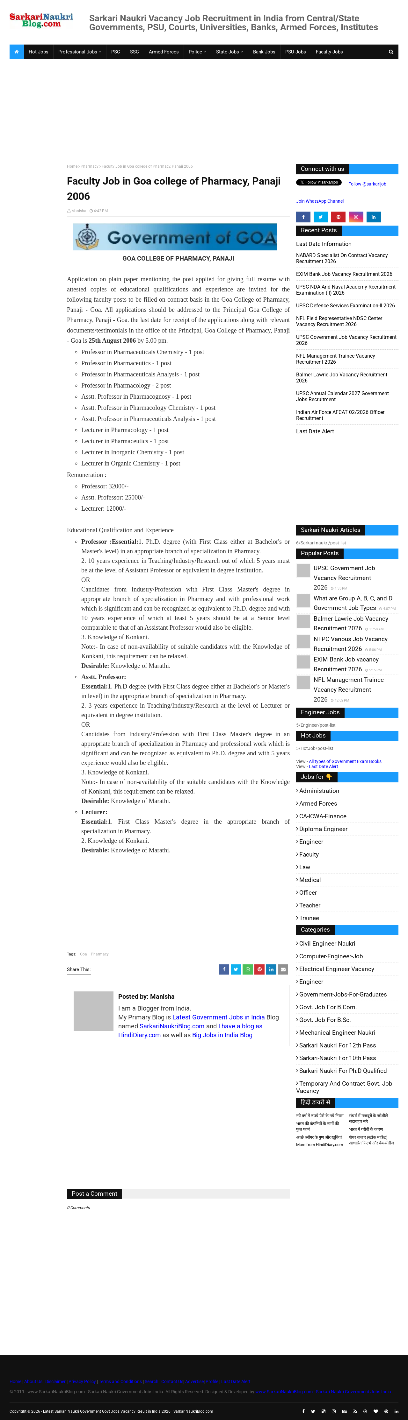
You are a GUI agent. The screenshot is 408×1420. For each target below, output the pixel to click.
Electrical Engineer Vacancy (336, 969)
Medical (310, 880)
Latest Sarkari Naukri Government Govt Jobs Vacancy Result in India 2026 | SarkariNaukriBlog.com (128, 1411)
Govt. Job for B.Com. (328, 1007)
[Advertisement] (201, 110)
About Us (32, 1381)
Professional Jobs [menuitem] (77, 52)
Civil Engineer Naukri (327, 943)
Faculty (309, 854)
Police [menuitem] (195, 52)
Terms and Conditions (120, 1381)
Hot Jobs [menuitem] (38, 52)
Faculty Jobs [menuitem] (329, 52)
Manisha (78, 211)
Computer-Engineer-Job (331, 956)
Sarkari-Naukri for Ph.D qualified (343, 1070)
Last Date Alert (323, 766)
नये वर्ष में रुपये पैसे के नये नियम (320, 1115)
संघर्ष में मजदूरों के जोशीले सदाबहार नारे (368, 1118)
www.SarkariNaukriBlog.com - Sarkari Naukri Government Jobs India (323, 1391)
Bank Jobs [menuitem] (264, 52)
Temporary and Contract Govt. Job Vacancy (344, 1087)
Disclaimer (55, 1381)
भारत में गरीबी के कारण (366, 1129)
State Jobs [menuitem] (227, 52)
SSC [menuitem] (134, 52)
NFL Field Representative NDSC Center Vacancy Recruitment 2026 (339, 321)
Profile (212, 1381)
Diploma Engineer (323, 829)
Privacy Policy (82, 1381)
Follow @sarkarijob (366, 183)
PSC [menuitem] (115, 52)
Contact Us (172, 1381)
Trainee (309, 918)
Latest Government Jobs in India (218, 1017)
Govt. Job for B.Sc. (325, 1020)
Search (151, 1381)
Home (72, 166)
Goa (83, 954)
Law (304, 867)
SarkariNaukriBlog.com (172, 1026)
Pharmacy (89, 166)
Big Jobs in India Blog (222, 1035)
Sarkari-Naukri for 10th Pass (337, 1058)
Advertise (194, 1381)
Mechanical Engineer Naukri (337, 1032)
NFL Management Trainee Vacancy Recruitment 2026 (335, 359)
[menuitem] (17, 52)
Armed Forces (318, 803)
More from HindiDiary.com (319, 1144)
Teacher (309, 905)
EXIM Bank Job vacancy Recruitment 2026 (344, 274)
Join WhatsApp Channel (320, 201)
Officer (308, 892)
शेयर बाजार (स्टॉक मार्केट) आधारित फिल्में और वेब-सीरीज (371, 1140)
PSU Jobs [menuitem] (295, 52)
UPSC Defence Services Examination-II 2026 (345, 306)
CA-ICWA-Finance (322, 816)
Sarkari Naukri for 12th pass (337, 1045)
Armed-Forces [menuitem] (164, 52)
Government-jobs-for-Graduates (343, 994)
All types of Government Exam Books (345, 761)
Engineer (311, 841)
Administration (319, 790)
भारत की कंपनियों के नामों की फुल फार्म (317, 1126)
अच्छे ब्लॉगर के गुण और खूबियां (319, 1137)
